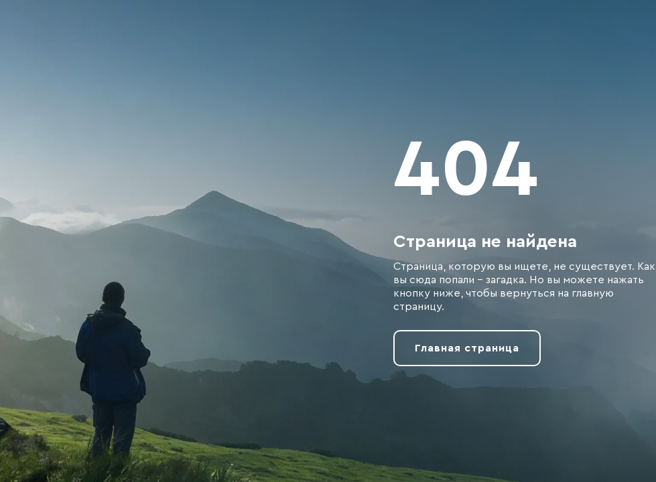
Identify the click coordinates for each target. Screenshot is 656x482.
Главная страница (467, 348)
